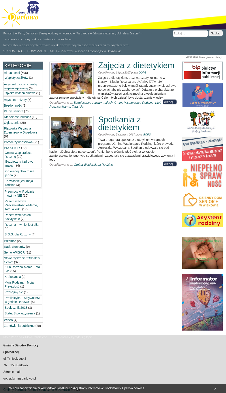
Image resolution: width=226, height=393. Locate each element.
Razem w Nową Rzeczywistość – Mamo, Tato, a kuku (21, 205)
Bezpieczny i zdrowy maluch (93, 102)
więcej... (169, 102)
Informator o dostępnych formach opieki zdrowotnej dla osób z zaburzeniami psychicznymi (66, 45)
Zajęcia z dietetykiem (136, 65)
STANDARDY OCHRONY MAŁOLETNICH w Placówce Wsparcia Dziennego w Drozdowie (62, 51)
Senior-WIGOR (14, 252)
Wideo (8, 320)
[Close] (215, 388)
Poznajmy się (14, 292)
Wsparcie (84, 33)
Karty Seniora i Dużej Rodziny (39, 33)
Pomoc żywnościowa (18, 142)
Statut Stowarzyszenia (20, 313)
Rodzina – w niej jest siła (21, 224)
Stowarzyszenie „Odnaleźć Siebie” (117, 33)
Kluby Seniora (13, 111)
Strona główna (206, 57)
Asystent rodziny (15, 100)
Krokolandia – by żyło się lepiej (72, 337)
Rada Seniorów (14, 246)
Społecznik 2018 (16, 307)
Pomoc (68, 33)
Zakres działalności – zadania (52, 39)
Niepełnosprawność (17, 117)
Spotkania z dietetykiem (119, 123)
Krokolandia (13, 276)
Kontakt (10, 33)
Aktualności (12, 73)
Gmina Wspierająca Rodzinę (133, 102)
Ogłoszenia (11, 122)
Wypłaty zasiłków (16, 77)
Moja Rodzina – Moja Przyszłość (25, 337)
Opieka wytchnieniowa (20, 93)
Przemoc (10, 241)
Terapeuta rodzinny (16, 39)
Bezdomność (13, 105)
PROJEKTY (12, 148)
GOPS (142, 72)
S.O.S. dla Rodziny (18, 234)
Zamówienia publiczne (19, 325)
